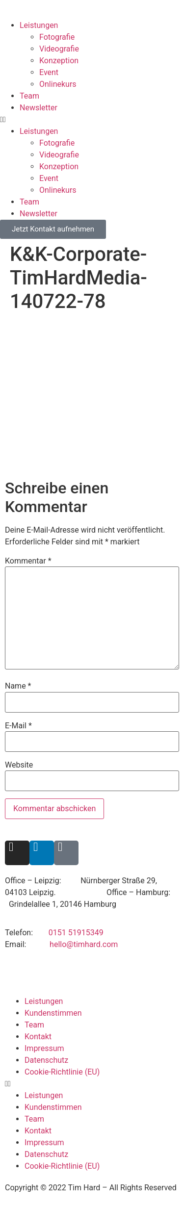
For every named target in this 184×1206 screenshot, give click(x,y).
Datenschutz (46, 1060)
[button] (92, 120)
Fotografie (57, 37)
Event (48, 72)
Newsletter (38, 107)
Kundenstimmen (53, 1013)
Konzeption (59, 60)
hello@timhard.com (84, 944)
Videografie (59, 48)
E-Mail (18, 726)
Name (18, 686)
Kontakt (38, 1036)
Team (29, 96)
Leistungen (39, 25)
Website (19, 765)
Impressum (44, 1048)
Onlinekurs (58, 84)
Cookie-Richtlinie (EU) (62, 1072)
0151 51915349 (76, 932)
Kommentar (28, 561)
